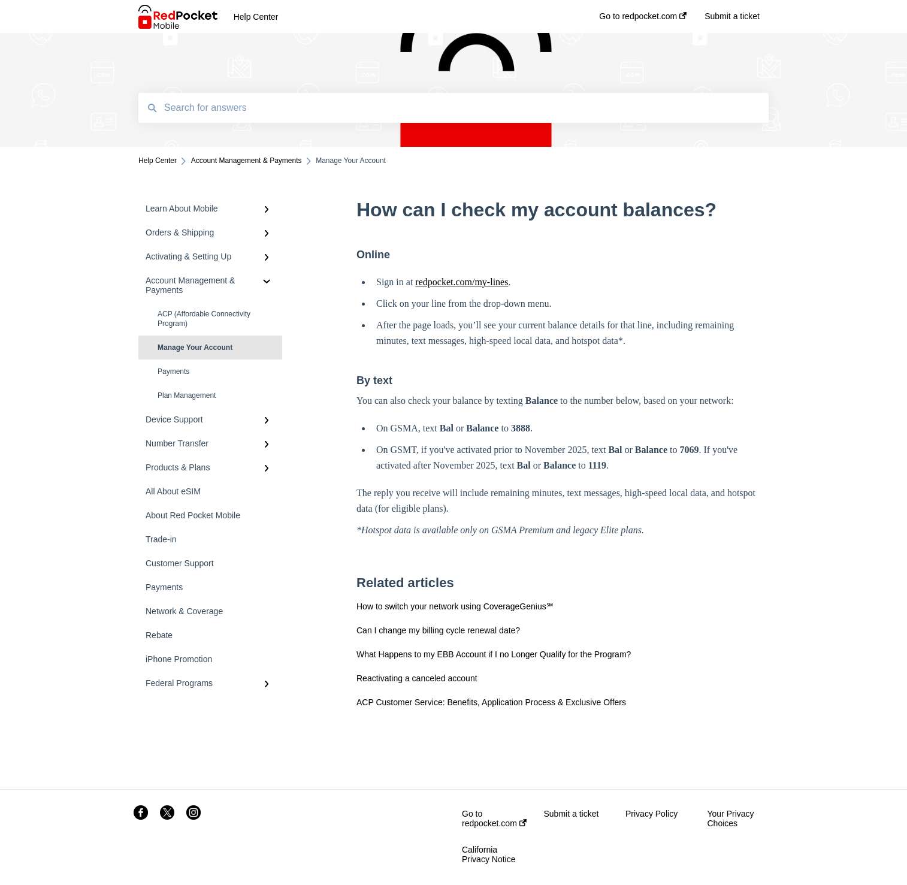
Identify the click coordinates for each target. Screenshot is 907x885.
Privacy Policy (651, 813)
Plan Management (187, 395)
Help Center (256, 17)
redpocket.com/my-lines (461, 282)
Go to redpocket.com (494, 818)
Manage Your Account (195, 347)
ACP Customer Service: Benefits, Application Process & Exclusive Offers (491, 702)
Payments (173, 371)
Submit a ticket (571, 813)
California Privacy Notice (488, 854)
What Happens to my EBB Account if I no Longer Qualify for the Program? (493, 654)
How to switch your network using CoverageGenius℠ (454, 606)
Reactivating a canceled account (416, 678)
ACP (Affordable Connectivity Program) (204, 319)
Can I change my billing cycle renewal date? (438, 630)
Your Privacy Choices (731, 818)
